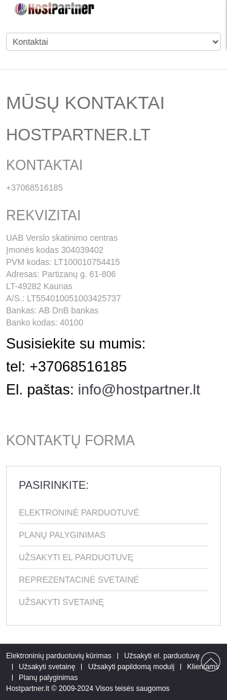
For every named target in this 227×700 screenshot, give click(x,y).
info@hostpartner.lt (139, 389)
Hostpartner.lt (27, 688)
